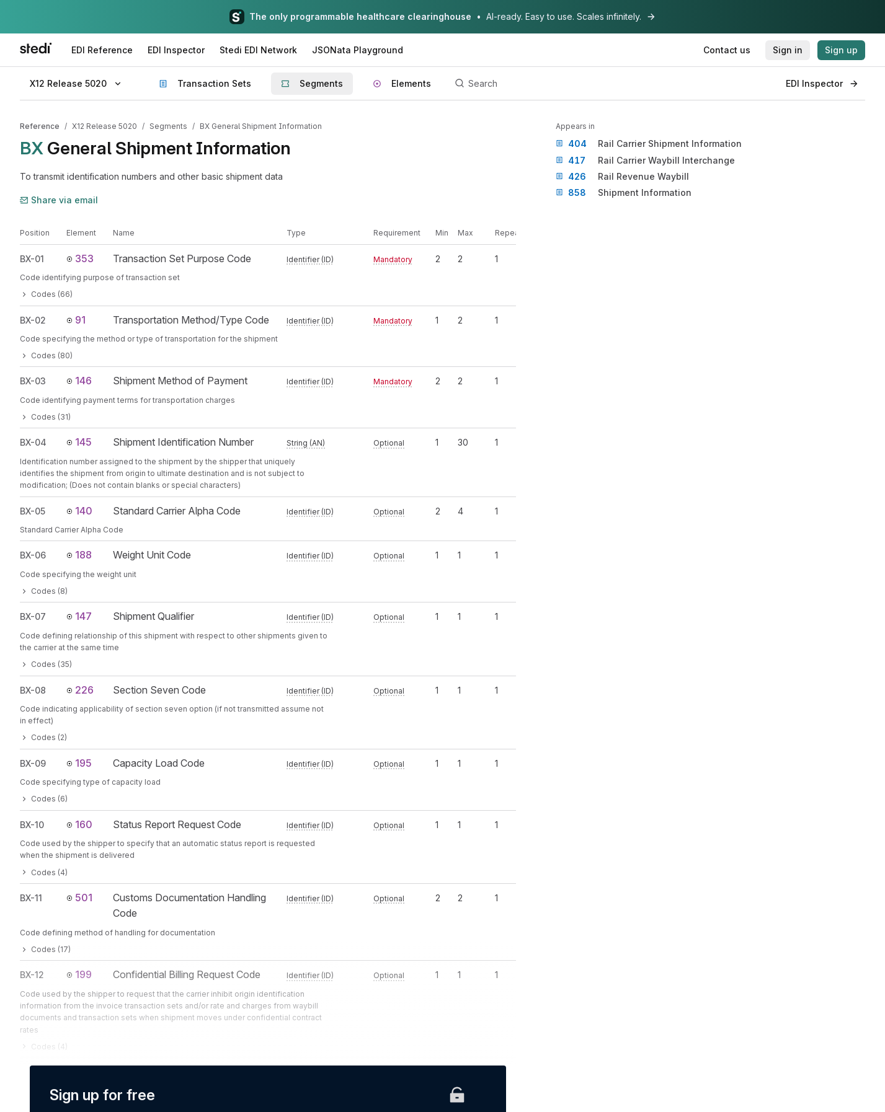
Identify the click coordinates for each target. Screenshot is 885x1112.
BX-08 (33, 690)
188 (79, 555)
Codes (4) (44, 872)
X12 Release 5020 (104, 126)
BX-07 (33, 616)
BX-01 (32, 259)
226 (80, 690)
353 (80, 258)
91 (76, 320)
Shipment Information (624, 193)
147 (79, 616)
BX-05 (32, 511)
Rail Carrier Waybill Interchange (645, 160)
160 (79, 824)
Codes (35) (46, 664)
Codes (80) (46, 355)
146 (79, 380)
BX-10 (32, 824)
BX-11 (31, 898)
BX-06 (33, 555)
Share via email (59, 200)
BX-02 (33, 320)
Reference (40, 126)
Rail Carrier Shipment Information (649, 144)
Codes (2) (43, 737)
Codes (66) (46, 294)
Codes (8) (44, 591)
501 (79, 897)
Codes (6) (44, 798)
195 (79, 763)
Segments (168, 126)
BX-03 (33, 381)
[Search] (613, 83)
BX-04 (33, 442)
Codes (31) (45, 416)
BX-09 (33, 763)
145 (79, 442)
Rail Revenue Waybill (622, 176)
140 (79, 511)
